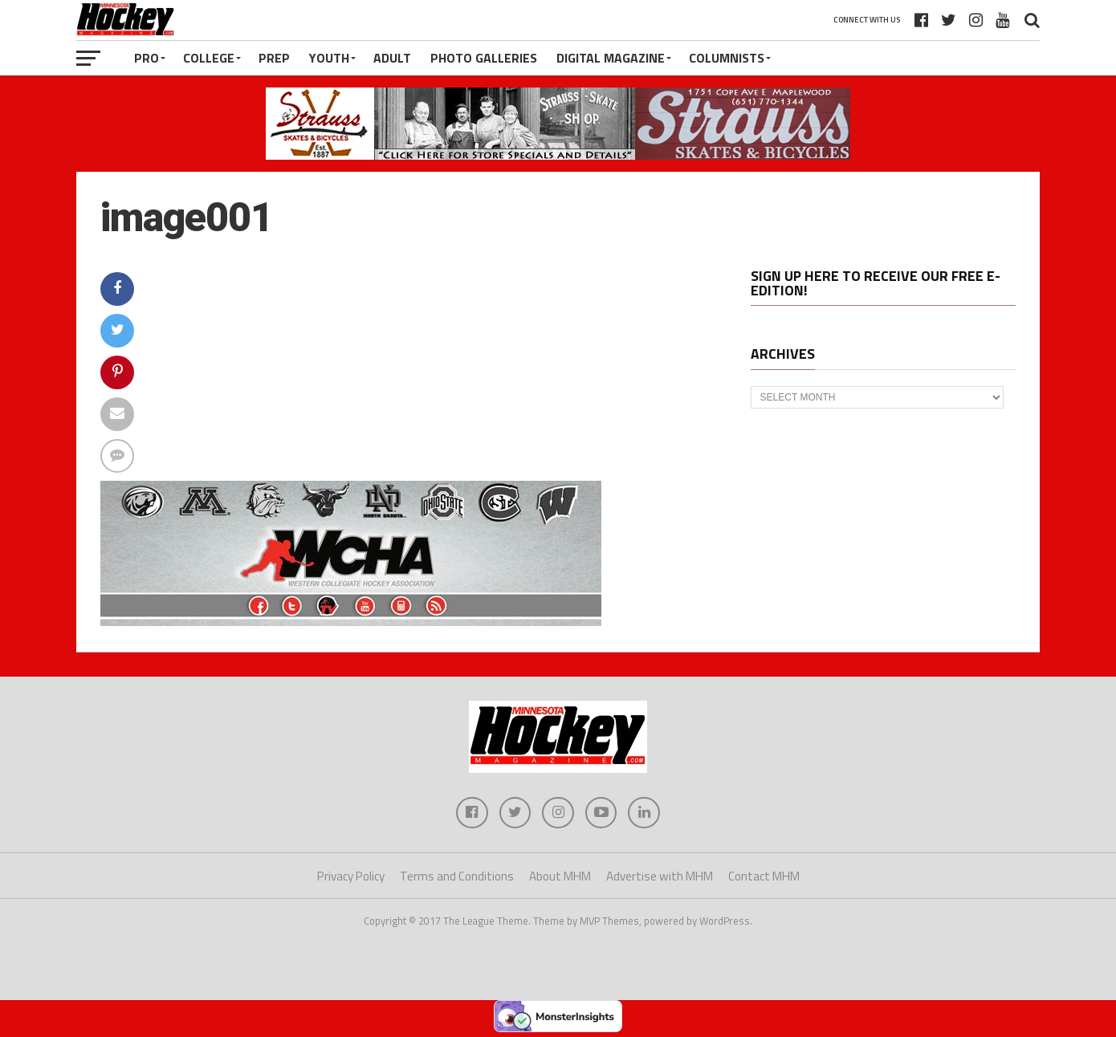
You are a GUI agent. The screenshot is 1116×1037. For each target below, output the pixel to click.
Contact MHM (764, 877)
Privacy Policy (351, 877)
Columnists (726, 57)
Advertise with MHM (659, 877)
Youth (329, 57)
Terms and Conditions (457, 877)
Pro (146, 57)
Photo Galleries (483, 57)
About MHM (560, 877)
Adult (392, 57)
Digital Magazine (610, 57)
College (208, 57)
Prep (274, 57)
